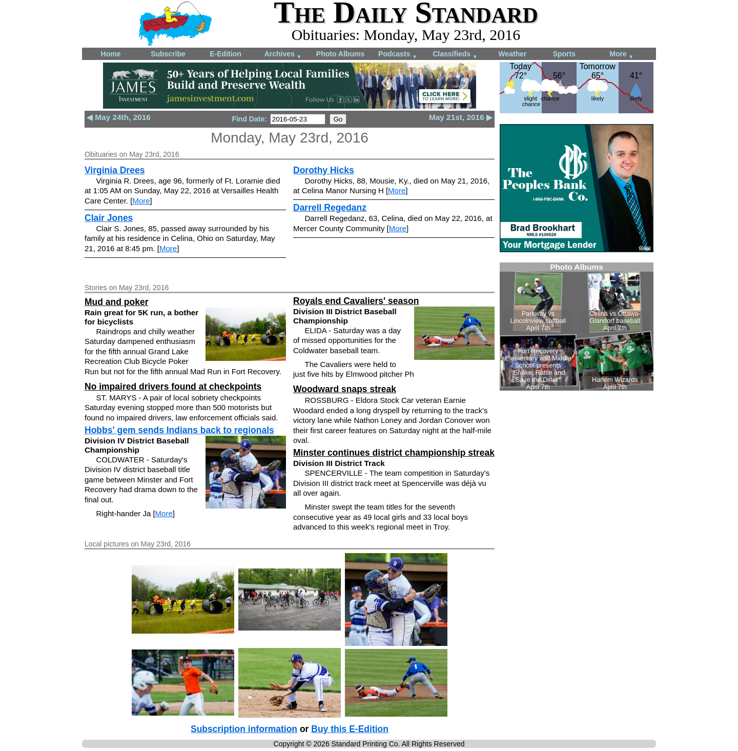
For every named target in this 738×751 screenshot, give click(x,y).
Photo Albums (340, 54)
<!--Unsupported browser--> (576, 326)
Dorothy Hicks (323, 170)
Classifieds (455, 54)
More (621, 54)
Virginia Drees (115, 170)
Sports (564, 54)
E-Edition (225, 54)
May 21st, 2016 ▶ (461, 117)
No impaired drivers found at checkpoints (173, 386)
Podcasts (397, 54)
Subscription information (244, 729)
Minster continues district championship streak (394, 453)
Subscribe (168, 54)
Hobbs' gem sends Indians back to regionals (179, 430)
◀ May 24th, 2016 (119, 117)
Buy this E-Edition (349, 729)
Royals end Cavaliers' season (356, 301)
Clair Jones (109, 218)
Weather (513, 54)
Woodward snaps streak (344, 389)
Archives (283, 54)
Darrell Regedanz (329, 207)
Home (111, 54)
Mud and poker (116, 302)
